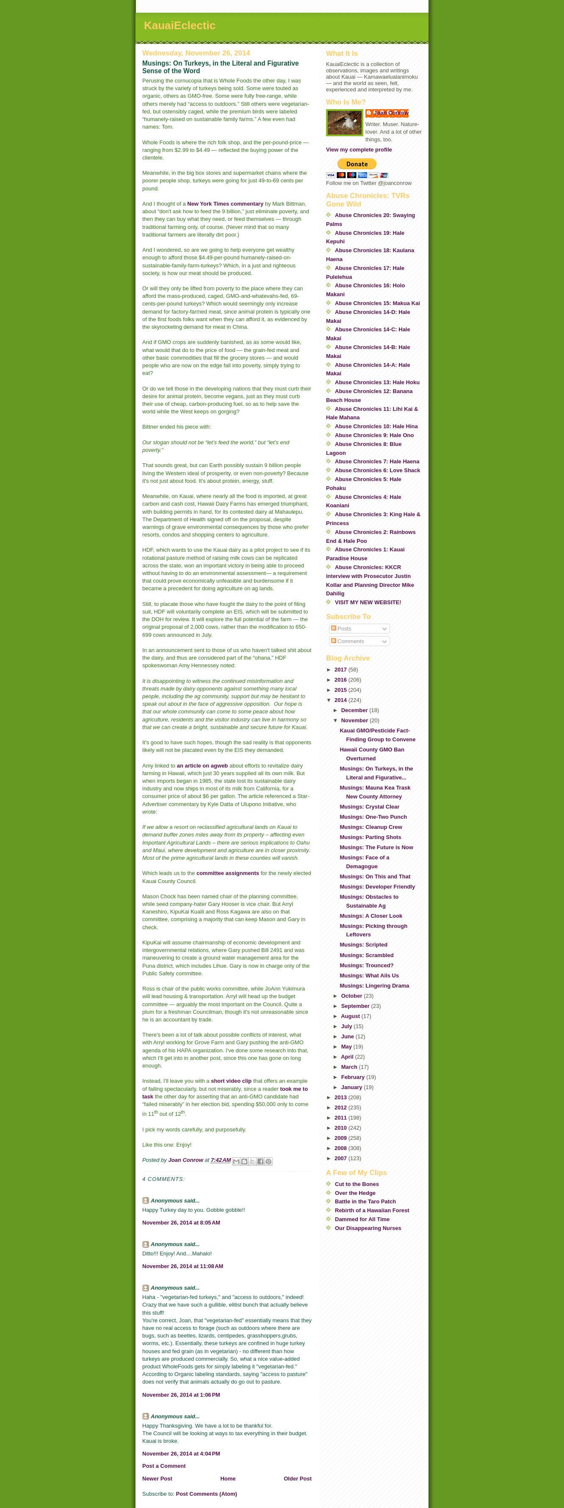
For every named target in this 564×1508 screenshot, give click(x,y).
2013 (341, 1097)
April (348, 1057)
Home (227, 1478)
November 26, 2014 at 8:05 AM (181, 1222)
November (355, 720)
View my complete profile (359, 149)
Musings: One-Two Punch (373, 817)
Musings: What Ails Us (369, 975)
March (350, 1067)
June (348, 1036)
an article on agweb (202, 765)
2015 (341, 690)
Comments (347, 641)
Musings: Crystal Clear (369, 807)
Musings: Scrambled (366, 955)
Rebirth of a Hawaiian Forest (372, 1210)
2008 (341, 1148)
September (356, 1006)
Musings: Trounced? (366, 965)
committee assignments (228, 873)
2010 (341, 1128)
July (347, 1026)
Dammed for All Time (362, 1219)
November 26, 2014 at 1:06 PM (181, 1395)
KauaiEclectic (180, 25)
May (347, 1046)
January (352, 1087)
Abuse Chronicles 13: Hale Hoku (377, 382)
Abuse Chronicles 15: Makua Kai (377, 303)
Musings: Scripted (363, 944)
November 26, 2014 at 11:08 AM (182, 1266)
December (355, 710)
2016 (341, 680)
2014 (341, 700)
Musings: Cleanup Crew (371, 827)
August (351, 1016)
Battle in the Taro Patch (365, 1201)
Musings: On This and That (375, 876)
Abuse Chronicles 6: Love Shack (377, 470)
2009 (341, 1138)
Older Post (298, 1478)
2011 (341, 1117)
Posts (341, 628)
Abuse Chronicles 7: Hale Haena (377, 461)
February (353, 1077)
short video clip (231, 1081)
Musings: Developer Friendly (377, 886)
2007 (341, 1158)
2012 (341, 1107)
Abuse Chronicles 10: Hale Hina (376, 426)
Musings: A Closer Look (371, 916)
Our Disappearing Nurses (368, 1228)
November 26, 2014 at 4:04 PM (181, 1453)
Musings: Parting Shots (370, 837)
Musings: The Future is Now (376, 847)
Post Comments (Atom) (206, 1494)
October (352, 996)
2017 (341, 669)
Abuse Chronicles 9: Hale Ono (374, 435)
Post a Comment (164, 1466)
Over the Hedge (355, 1193)
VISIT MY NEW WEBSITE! (368, 602)
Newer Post (157, 1478)
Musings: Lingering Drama (374, 985)
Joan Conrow (391, 113)
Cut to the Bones (357, 1184)
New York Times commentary (225, 204)
